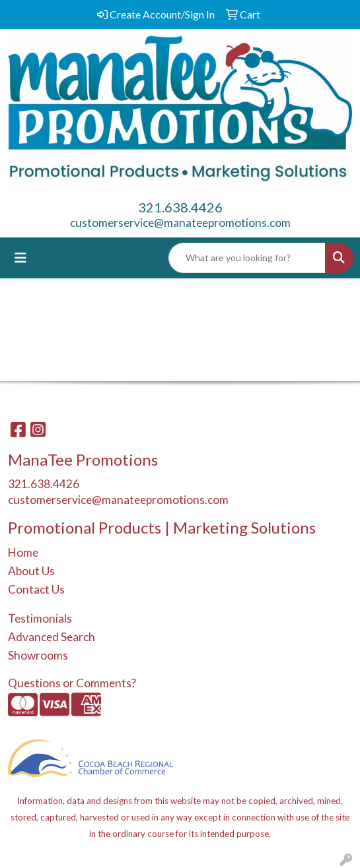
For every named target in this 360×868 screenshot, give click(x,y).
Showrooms (38, 655)
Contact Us (36, 589)
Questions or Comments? (72, 683)
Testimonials (40, 618)
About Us (31, 571)
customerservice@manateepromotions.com (180, 223)
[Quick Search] (247, 258)
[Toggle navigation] (20, 257)
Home (23, 552)
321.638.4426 (180, 207)
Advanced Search (51, 637)
